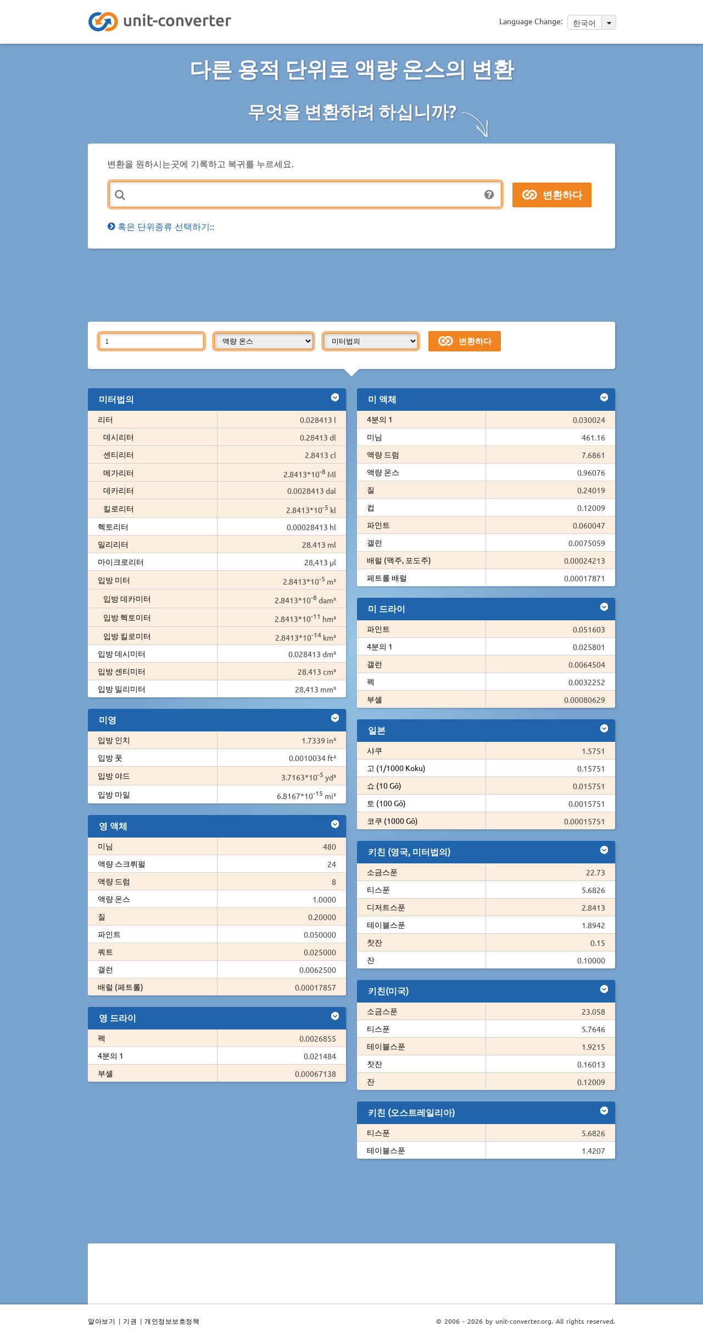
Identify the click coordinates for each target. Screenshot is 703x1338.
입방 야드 (114, 775)
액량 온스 (114, 899)
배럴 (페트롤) (120, 987)
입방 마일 (114, 794)
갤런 (105, 969)
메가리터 (118, 472)
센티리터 (118, 454)
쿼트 (105, 951)
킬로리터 (118, 508)
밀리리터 (113, 544)
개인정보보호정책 (171, 1321)
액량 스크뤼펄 (122, 863)
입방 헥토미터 (127, 617)
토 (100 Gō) (386, 803)
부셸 (105, 1073)
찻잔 (374, 942)
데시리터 (118, 437)
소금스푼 (382, 872)
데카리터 (118, 490)
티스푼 (378, 889)
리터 (105, 419)
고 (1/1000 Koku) (396, 768)
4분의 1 (111, 1055)
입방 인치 (114, 740)
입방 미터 (114, 580)
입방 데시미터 (122, 653)
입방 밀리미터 (122, 688)
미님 (105, 846)
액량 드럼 (114, 881)
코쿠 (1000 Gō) (392, 820)
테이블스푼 (386, 924)
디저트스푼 (386, 907)
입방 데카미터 (127, 598)
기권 (130, 1321)
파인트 (109, 934)
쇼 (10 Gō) (384, 785)
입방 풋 (110, 757)
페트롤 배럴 (387, 577)
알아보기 (101, 1321)
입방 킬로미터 (127, 636)
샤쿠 (374, 750)
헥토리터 (113, 526)
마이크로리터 (121, 561)
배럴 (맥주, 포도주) (399, 560)
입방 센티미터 (122, 671)
